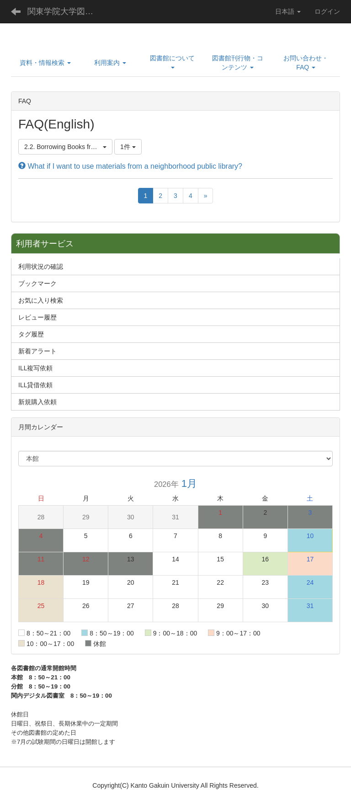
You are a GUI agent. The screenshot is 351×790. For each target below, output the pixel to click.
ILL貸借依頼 (35, 385)
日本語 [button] (288, 11)
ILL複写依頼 (35, 368)
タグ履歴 (31, 334)
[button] (45, 62)
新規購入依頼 (37, 402)
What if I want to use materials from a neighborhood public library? (130, 166)
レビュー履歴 (37, 317)
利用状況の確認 (40, 266)
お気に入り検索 (40, 300)
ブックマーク (37, 283)
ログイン (327, 11)
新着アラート (37, 351)
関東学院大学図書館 (64, 11)
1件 (128, 146)
